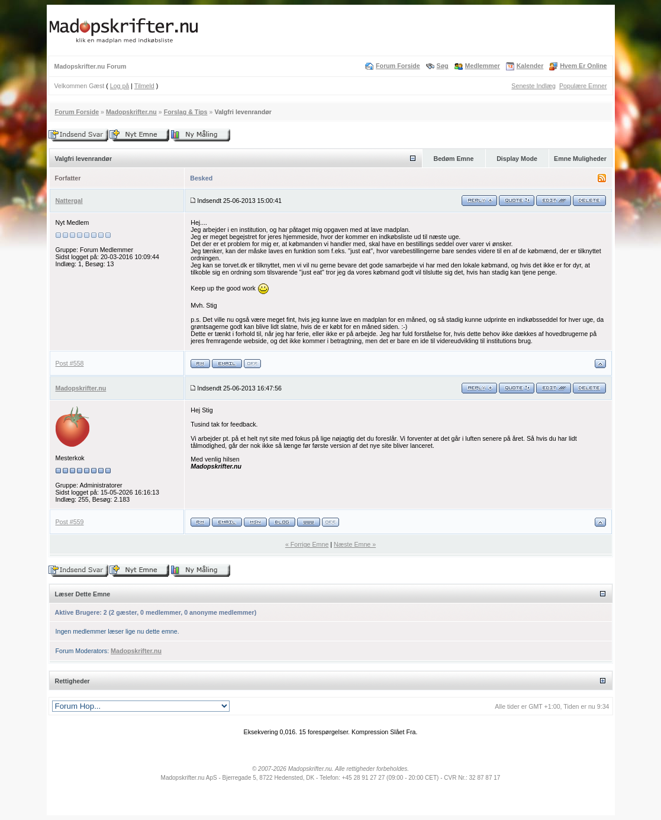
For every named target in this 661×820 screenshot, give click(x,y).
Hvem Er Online (583, 65)
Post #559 (70, 521)
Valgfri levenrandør (243, 111)
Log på (120, 85)
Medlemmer (482, 65)
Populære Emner (583, 85)
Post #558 (70, 363)
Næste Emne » (355, 544)
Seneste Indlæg (533, 85)
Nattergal (69, 200)
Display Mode (516, 158)
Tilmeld (144, 85)
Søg (443, 65)
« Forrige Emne (306, 544)
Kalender (530, 65)
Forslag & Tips (186, 111)
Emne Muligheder (580, 158)
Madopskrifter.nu (131, 111)
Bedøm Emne (453, 158)
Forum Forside (398, 65)
